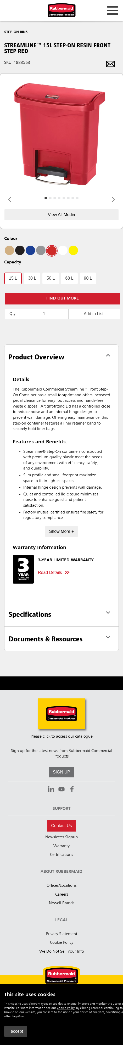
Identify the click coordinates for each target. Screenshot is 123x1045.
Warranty (61, 846)
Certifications (61, 855)
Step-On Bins (16, 32)
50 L (51, 278)
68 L (69, 278)
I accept (15, 1031)
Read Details (50, 572)
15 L (13, 278)
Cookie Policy (66, 1008)
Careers (61, 895)
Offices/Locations (61, 886)
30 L (32, 278)
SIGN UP (61, 772)
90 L (88, 278)
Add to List (94, 314)
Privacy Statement (61, 934)
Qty (12, 314)
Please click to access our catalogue (62, 737)
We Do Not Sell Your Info (61, 952)
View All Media (61, 214)
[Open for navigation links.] (112, 10)
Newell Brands (61, 903)
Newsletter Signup (61, 837)
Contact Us (61, 825)
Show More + (61, 531)
